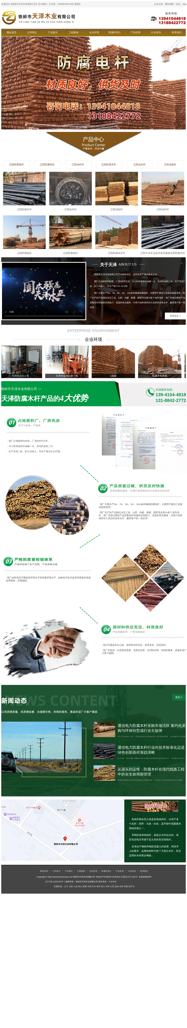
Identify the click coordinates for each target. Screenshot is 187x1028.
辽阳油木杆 (139, 164)
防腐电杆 (108, 877)
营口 (103, 886)
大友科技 (113, 881)
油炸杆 (135, 877)
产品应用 (135, 32)
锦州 (98, 886)
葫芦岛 (131, 886)
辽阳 (112, 886)
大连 (76, 886)
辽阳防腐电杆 (16, 164)
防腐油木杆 (126, 877)
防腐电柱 (116, 877)
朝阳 (126, 886)
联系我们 (177, 32)
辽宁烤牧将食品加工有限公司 (130, 881)
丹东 (94, 886)
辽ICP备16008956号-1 (55, 881)
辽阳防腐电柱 (47, 164)
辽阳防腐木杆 (108, 164)
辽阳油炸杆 (78, 164)
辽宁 (66, 886)
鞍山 (80, 886)
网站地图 (169, 4)
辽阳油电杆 (170, 164)
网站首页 (12, 32)
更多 (179, 697)
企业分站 (158, 4)
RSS (178, 4)
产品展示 (53, 32)
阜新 (108, 886)
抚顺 (85, 886)
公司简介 (32, 32)
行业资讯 (156, 32)
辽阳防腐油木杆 (116, 253)
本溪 (89, 886)
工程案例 (73, 32)
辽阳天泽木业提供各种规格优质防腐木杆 (162, 253)
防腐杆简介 (115, 32)
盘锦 (117, 886)
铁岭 (121, 886)
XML (185, 4)
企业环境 (94, 32)
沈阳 (71, 886)
